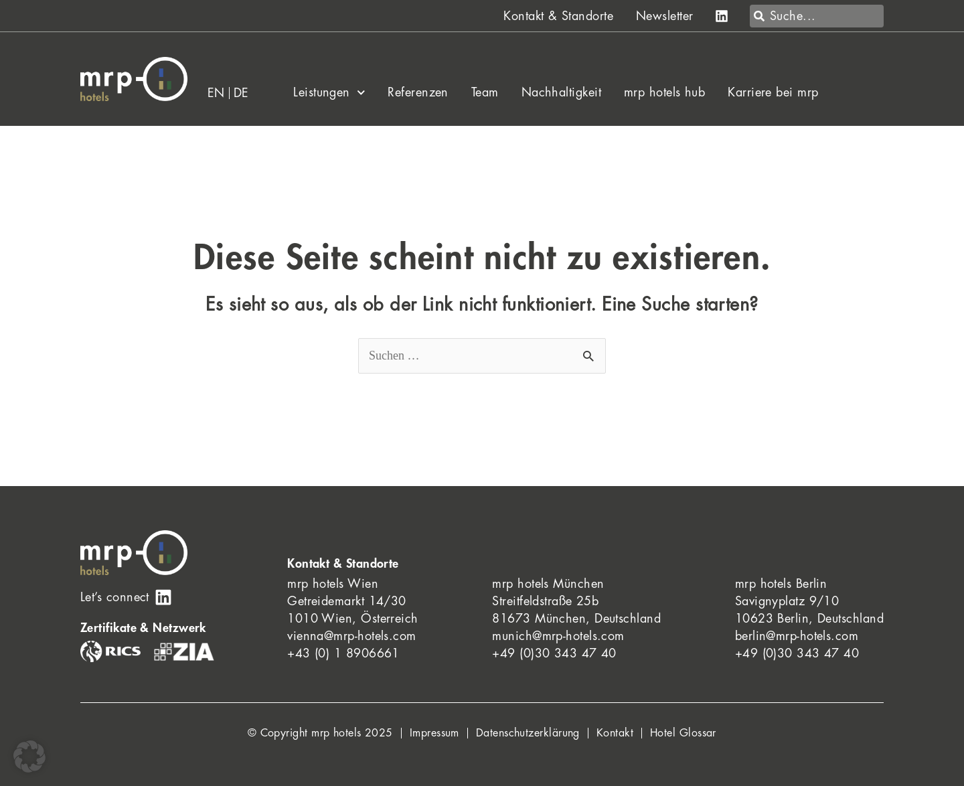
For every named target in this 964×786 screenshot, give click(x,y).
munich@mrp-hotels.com (558, 636)
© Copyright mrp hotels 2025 (320, 733)
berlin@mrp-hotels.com (796, 636)
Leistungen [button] (329, 92)
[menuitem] (217, 93)
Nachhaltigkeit (561, 92)
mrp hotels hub (664, 92)
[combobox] (817, 16)
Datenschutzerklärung (528, 733)
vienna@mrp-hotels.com (351, 636)
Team (485, 92)
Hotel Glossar (683, 733)
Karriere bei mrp (773, 92)
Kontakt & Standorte (558, 16)
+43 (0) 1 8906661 (343, 653)
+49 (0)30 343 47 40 (554, 653)
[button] (29, 756)
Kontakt (614, 733)
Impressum (434, 733)
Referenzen (418, 92)
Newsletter (665, 16)
